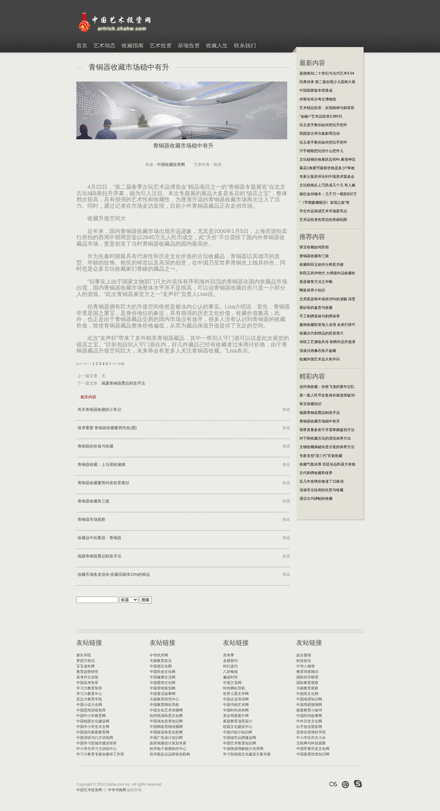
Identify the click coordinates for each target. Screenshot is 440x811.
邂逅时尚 (230, 677)
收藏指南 (133, 46)
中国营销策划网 (162, 688)
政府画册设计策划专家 (168, 743)
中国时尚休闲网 (236, 710)
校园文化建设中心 (237, 727)
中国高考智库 (87, 683)
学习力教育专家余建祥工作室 (100, 754)
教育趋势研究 (87, 672)
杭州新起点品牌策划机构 (170, 754)
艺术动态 (105, 46)
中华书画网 (117, 790)
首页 (81, 46)
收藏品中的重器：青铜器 (99, 537)
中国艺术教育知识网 (239, 743)
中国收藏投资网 (171, 164)
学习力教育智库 (89, 688)
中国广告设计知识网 (166, 738)
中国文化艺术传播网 (166, 710)
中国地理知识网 (309, 699)
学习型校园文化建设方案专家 (247, 754)
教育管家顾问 (307, 672)
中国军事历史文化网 (312, 749)
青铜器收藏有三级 (93, 501)
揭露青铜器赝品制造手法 (123, 383)
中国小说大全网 (89, 705)
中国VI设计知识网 (237, 732)
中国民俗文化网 (162, 672)
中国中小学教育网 (91, 716)
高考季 (228, 655)
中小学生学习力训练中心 (96, 749)
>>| (121, 363)
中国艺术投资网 (89, 790)
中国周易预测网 (309, 705)
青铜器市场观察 (91, 519)
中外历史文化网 (309, 721)
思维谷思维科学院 (311, 732)
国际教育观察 (307, 683)
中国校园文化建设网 (92, 721)
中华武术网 (159, 655)
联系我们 (245, 46)
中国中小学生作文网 (92, 727)
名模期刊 (230, 661)
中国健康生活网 (162, 677)
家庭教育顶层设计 (237, 721)
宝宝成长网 (85, 666)
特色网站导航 (234, 688)
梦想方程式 (85, 661)
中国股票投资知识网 (312, 754)
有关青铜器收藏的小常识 (99, 409)
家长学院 (83, 655)
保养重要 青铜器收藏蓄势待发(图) (107, 428)
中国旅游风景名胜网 (166, 732)
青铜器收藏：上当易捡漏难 (101, 464)
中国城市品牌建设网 (239, 738)
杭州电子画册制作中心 (168, 749)
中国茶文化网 (307, 694)
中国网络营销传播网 (166, 727)
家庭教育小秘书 (309, 710)
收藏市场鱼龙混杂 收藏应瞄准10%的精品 (114, 574)
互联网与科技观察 (311, 743)
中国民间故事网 (309, 716)
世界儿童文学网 (236, 694)
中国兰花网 (232, 683)
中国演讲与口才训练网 (94, 738)
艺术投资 (161, 46)
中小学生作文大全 (311, 738)
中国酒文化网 (161, 666)
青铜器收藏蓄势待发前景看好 (103, 482)
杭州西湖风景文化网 (166, 716)
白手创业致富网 (309, 727)
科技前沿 (303, 661)
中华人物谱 (305, 666)
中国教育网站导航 (164, 705)
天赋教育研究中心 (164, 699)
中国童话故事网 (162, 694)
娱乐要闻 (303, 655)
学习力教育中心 (89, 694)
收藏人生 (217, 46)
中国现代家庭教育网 (92, 732)
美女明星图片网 (236, 716)
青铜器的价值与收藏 (95, 446)
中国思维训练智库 (91, 710)
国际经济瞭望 (307, 677)
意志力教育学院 (89, 699)
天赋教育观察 (307, 688)
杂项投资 (189, 46)
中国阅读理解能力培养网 (243, 749)
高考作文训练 (87, 677)
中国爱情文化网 (162, 683)
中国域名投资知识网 (166, 721)
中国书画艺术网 (236, 705)
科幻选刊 (230, 666)
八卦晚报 (230, 672)
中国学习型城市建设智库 (96, 743)
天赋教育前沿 (161, 661)
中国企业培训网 (236, 699)
